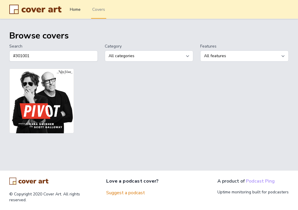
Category (113, 46)
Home (75, 9)
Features (208, 46)
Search (15, 46)
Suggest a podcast (125, 193)
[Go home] (29, 181)
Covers (98, 9)
